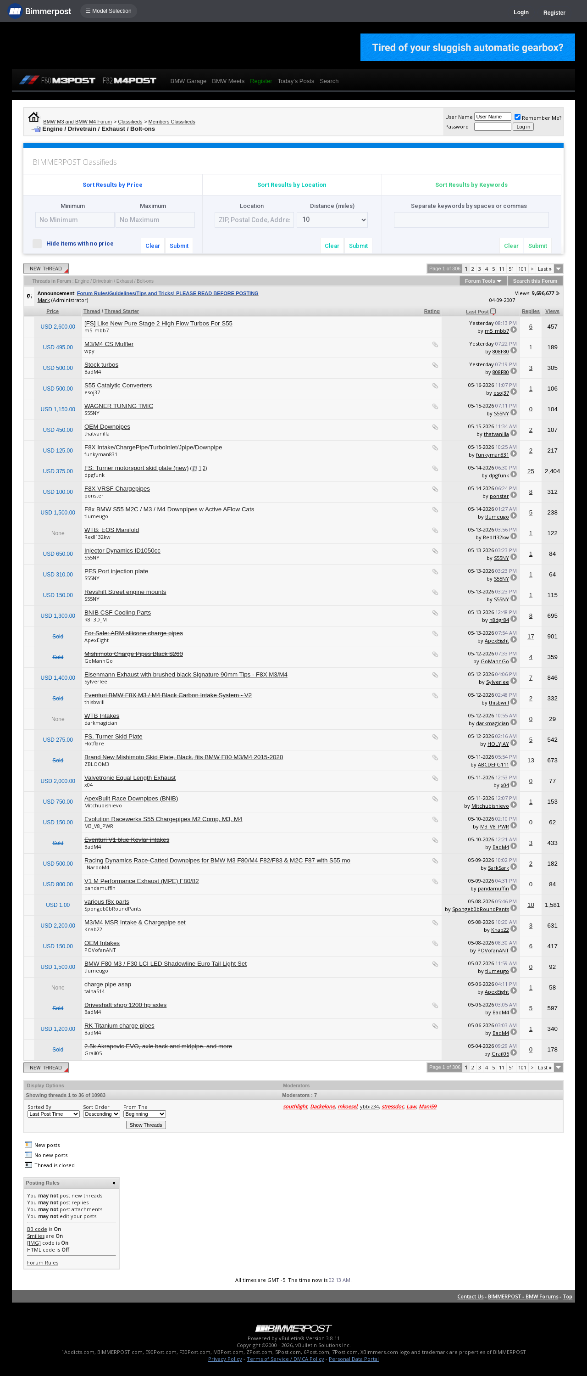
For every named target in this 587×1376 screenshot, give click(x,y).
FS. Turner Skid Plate (113, 736)
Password (457, 126)
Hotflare (94, 743)
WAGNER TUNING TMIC (118, 406)
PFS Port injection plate (116, 571)
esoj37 (92, 392)
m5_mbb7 (96, 330)
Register (554, 13)
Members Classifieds (172, 121)
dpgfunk (94, 474)
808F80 (501, 351)
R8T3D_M (95, 619)
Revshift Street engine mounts (125, 591)
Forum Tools (480, 281)
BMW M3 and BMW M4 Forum (77, 121)
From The (135, 1106)
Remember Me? (538, 117)
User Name (459, 116)
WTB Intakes (101, 715)
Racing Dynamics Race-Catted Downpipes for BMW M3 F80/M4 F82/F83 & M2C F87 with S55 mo (217, 860)
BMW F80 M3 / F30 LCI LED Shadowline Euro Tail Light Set (165, 963)
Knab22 (93, 929)
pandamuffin (100, 887)
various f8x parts (106, 901)
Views (552, 311)
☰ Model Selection (109, 11)
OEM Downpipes (107, 426)
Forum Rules (42, 1262)
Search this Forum (535, 281)
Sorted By (39, 1106)
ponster (94, 495)
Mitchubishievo (103, 805)
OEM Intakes (102, 943)
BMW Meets (228, 81)
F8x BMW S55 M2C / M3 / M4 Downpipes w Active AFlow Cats (169, 509)
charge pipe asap (107, 984)
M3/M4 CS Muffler (108, 344)
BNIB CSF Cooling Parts (117, 612)
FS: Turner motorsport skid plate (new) (136, 467)
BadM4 (92, 371)
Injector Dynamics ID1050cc (122, 550)
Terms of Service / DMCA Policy (285, 1358)
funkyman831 (100, 454)
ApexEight (96, 640)
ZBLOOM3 (96, 764)
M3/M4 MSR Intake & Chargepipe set (135, 922)
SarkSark (498, 867)
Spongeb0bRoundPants (112, 908)
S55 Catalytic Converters (118, 385)
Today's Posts (296, 81)
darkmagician (100, 722)
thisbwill (94, 702)
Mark (44, 299)
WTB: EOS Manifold (111, 529)
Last (545, 268)
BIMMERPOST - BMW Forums (523, 1296)
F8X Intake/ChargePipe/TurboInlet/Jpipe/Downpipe (153, 447)
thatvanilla (97, 433)
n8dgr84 (499, 619)
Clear (152, 245)
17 (530, 636)
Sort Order (96, 1106)
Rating (432, 311)
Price (52, 311)
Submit (179, 245)
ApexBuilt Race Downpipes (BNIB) (131, 798)
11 (501, 268)
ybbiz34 (369, 1106)
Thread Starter (122, 311)
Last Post (477, 311)
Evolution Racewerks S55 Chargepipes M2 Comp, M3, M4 (163, 819)
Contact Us (470, 1296)
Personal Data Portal (354, 1358)
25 (530, 471)
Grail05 (93, 1053)
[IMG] (34, 1242)
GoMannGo (98, 660)
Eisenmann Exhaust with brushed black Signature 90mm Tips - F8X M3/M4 (186, 674)
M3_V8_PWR (98, 825)
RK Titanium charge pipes (119, 1025)
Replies (531, 311)
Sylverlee (95, 681)
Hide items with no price (77, 243)
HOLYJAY (498, 743)
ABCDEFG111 (493, 764)
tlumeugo (96, 516)
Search (329, 81)
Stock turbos (101, 364)
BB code (37, 1228)
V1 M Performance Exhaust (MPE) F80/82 (141, 881)
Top (567, 1296)
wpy (89, 350)
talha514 (94, 991)
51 (511, 268)
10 (530, 904)
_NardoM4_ (97, 867)
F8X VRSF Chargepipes (117, 488)
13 (530, 760)
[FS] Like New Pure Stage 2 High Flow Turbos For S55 (158, 323)
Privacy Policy (225, 1358)
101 (522, 268)
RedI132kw (97, 536)
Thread (91, 311)
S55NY (92, 412)
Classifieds (130, 121)
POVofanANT (100, 949)
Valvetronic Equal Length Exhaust (130, 777)
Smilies (35, 1235)
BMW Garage (189, 81)
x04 (88, 784)
